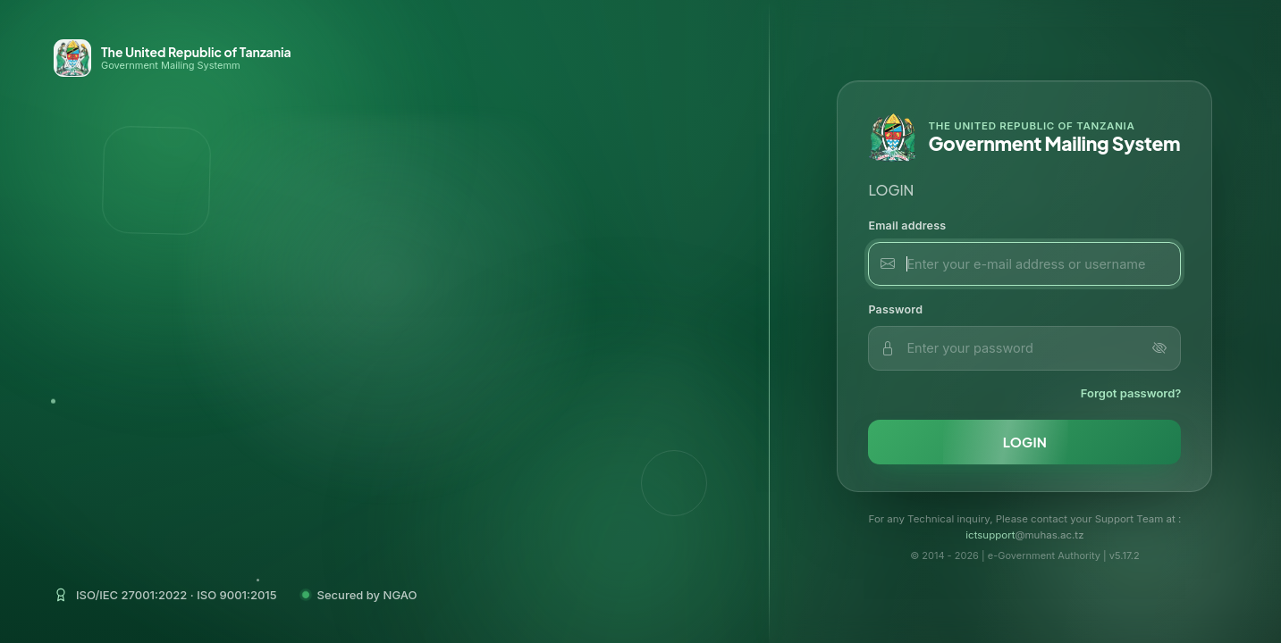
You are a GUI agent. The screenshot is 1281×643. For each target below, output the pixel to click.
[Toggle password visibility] (1159, 348)
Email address (907, 225)
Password (895, 309)
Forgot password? (1131, 393)
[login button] (1024, 442)
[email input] (1024, 264)
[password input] (1024, 348)
